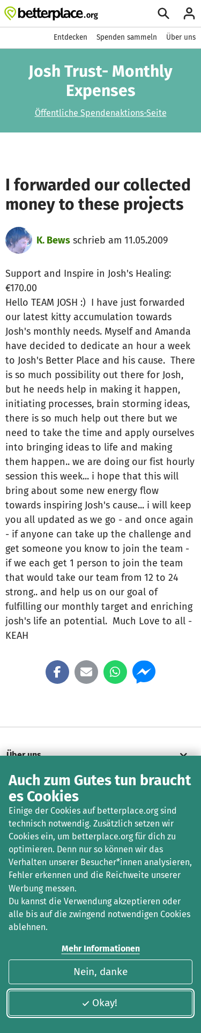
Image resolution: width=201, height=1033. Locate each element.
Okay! (99, 1003)
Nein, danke (100, 971)
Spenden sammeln (126, 37)
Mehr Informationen (101, 948)
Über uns (181, 37)
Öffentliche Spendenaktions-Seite (101, 113)
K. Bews (53, 240)
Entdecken (70, 37)
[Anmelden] (189, 13)
